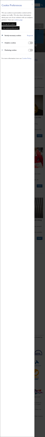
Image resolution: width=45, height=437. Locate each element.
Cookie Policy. (27, 58)
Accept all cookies (9, 24)
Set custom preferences (10, 28)
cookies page (18, 20)
